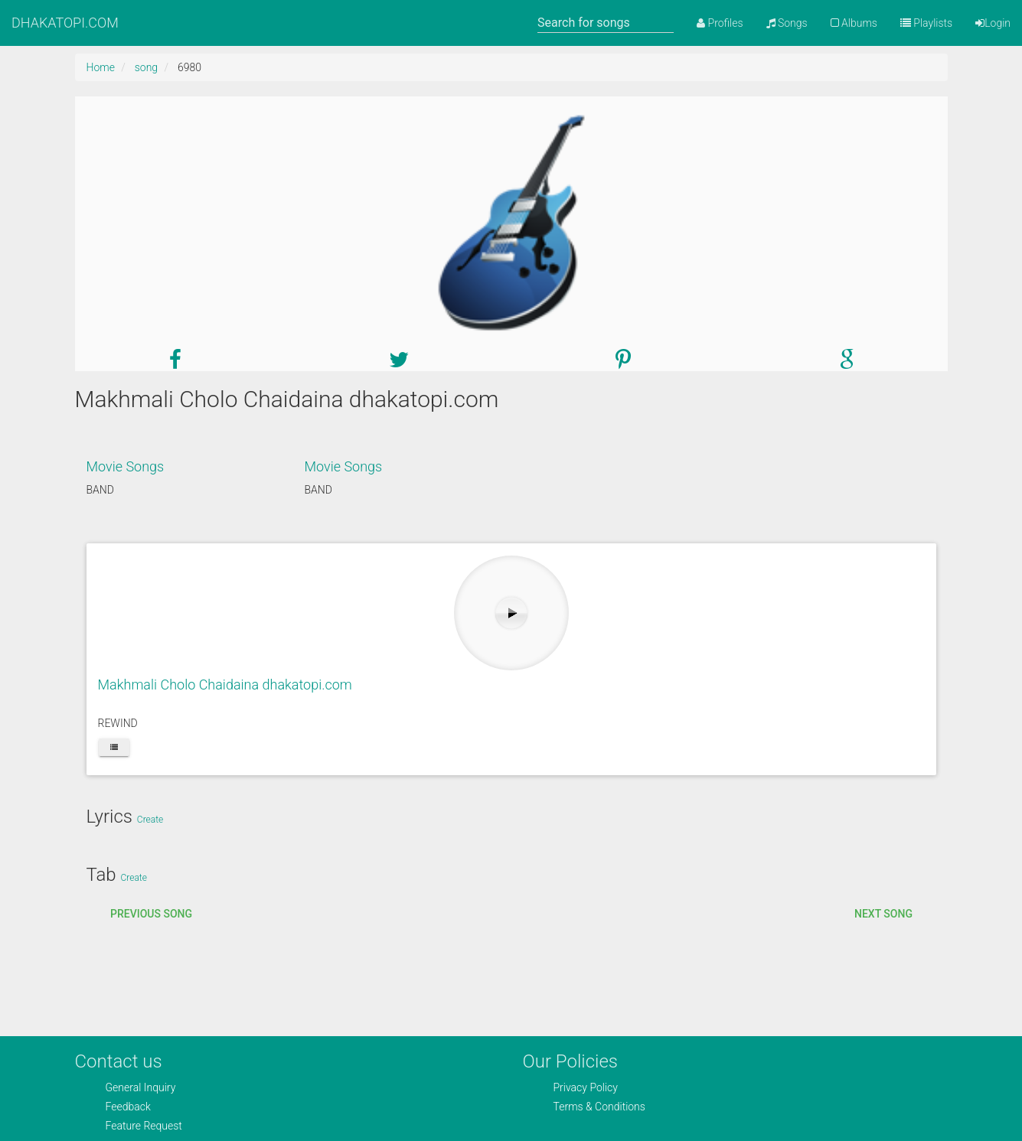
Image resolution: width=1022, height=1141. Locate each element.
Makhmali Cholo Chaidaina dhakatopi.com (225, 684)
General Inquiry (141, 1087)
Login (993, 23)
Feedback (128, 1106)
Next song (883, 914)
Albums (854, 23)
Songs (787, 23)
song (146, 67)
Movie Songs (126, 466)
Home (101, 67)
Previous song (151, 914)
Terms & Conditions (599, 1106)
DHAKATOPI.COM (65, 23)
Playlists (926, 23)
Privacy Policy (585, 1087)
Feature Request (144, 1126)
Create (150, 819)
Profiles (720, 23)
